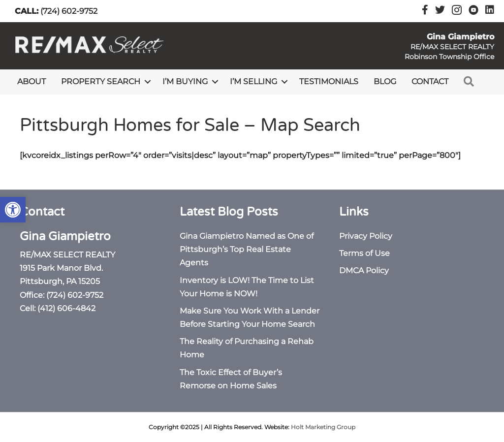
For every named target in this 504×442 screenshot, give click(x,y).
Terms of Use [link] (364, 253)
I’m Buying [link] (185, 81)
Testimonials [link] (328, 81)
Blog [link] (385, 81)
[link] (13, 209)
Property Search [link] (100, 81)
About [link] (31, 81)
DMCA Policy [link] (364, 270)
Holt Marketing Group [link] (323, 427)
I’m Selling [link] (253, 81)
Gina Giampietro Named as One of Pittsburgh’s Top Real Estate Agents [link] (247, 249)
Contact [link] (429, 81)
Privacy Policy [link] (365, 236)
